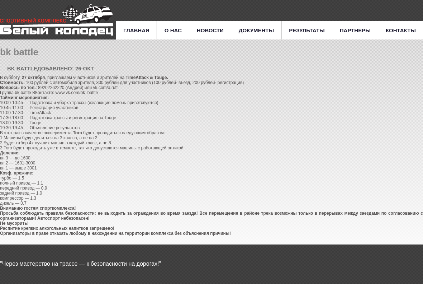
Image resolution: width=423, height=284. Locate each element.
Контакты (401, 30)
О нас (173, 30)
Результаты (307, 30)
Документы (256, 30)
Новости (210, 30)
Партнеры (355, 30)
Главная (136, 30)
